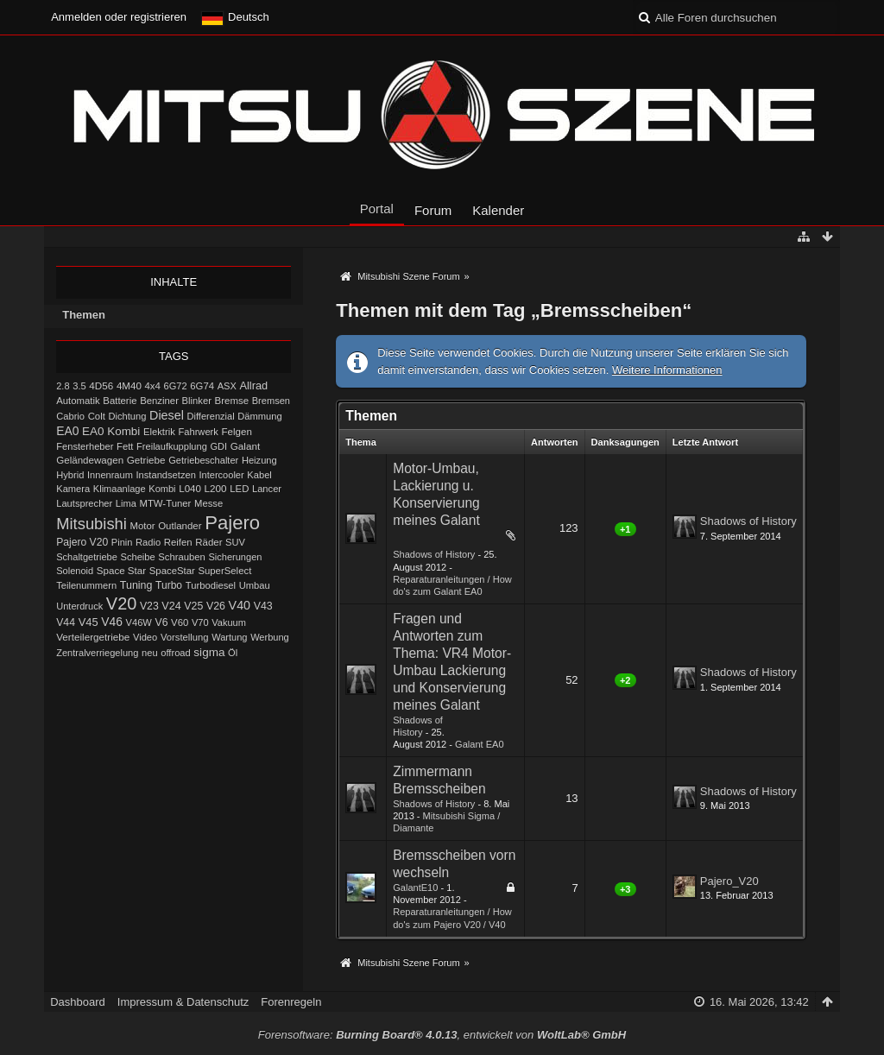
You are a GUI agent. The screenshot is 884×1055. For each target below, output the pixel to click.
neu (150, 653)
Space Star (121, 570)
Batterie (119, 400)
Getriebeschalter (203, 460)
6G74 (202, 386)
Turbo (168, 585)
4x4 (152, 386)
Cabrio (70, 416)
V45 (88, 622)
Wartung (229, 637)
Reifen (178, 542)
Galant (245, 446)
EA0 (67, 431)
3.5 (79, 386)
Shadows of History (434, 554)
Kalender (498, 210)
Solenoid (74, 570)
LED (239, 488)
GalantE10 (415, 887)
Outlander (179, 526)
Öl (232, 653)
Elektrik (159, 431)
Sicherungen (235, 557)
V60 (179, 622)
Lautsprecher (84, 503)
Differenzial (211, 416)
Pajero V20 (82, 542)
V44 (65, 622)
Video (145, 637)
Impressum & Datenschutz (183, 1001)
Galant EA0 (479, 744)
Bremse (232, 400)
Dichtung (127, 416)
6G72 (175, 386)
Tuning (136, 585)
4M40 (129, 386)
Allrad (253, 385)
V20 (121, 603)
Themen (83, 314)
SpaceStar (172, 570)
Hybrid (70, 475)
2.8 (62, 386)
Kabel (259, 475)
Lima (126, 503)
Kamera (73, 488)
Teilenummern (86, 585)
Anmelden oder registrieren (118, 16)
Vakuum (229, 622)
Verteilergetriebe (92, 636)
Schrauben (181, 557)
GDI (218, 446)
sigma (208, 652)
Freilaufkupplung (171, 446)
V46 (112, 622)
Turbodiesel (211, 585)
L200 (216, 488)
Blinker (197, 400)
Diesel (166, 415)
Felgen (237, 431)
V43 (263, 606)
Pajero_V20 (729, 881)
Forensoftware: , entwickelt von (442, 1034)
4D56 (101, 385)
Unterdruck (79, 606)
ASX (227, 386)
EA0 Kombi (111, 431)
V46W (139, 622)
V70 (200, 622)
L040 (190, 488)
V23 (149, 606)
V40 (240, 605)
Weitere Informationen (667, 369)
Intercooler (221, 475)
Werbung (269, 637)
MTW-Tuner (165, 503)
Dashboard (77, 1001)
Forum (432, 210)
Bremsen (271, 400)
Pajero (232, 523)
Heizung (259, 460)
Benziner (159, 400)
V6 (161, 622)
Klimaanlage (119, 488)
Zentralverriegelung (97, 653)
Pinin (122, 542)
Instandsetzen (165, 475)
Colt (96, 416)
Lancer (266, 488)
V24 (170, 606)
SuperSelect (224, 570)
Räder (208, 542)
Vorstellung (185, 637)
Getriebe (146, 459)
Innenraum (110, 475)
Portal (377, 208)
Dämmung (259, 416)
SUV (235, 542)
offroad (175, 653)
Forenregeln (291, 1001)
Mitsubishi (91, 524)
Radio (148, 542)
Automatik (78, 400)
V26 (215, 606)
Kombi (161, 488)
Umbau (254, 585)
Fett (125, 446)
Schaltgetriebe (86, 557)
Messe (208, 503)
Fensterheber (84, 446)
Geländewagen (89, 460)
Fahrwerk (198, 431)
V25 (193, 606)
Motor (142, 526)
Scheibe (137, 557)
